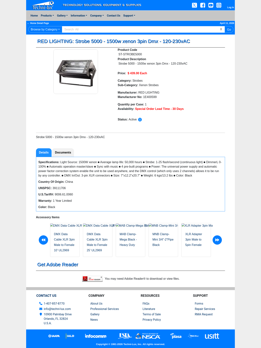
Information (78, 15)
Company (96, 15)
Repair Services (205, 309)
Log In (230, 7)
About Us (96, 303)
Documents (63, 152)
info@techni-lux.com (57, 309)
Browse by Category (44, 29)
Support (128, 15)
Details (44, 152)
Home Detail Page (39, 23)
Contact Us (113, 15)
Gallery (61, 15)
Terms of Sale (151, 314)
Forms (199, 303)
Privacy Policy (151, 319)
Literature (148, 309)
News (94, 319)
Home (34, 15)
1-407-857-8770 (54, 303)
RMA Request (204, 314)
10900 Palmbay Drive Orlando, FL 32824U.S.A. (58, 319)
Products (46, 15)
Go (229, 29)
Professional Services (104, 309)
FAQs (145, 303)
